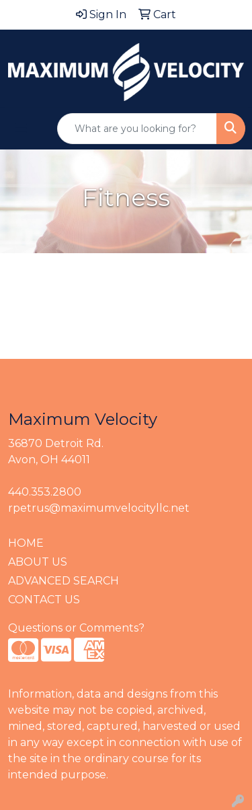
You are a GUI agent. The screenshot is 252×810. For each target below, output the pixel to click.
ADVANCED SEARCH (63, 580)
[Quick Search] (137, 128)
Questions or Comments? (76, 627)
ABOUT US (37, 561)
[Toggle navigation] (21, 128)
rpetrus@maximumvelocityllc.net (99, 508)
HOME (26, 543)
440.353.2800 (44, 491)
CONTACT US (44, 599)
